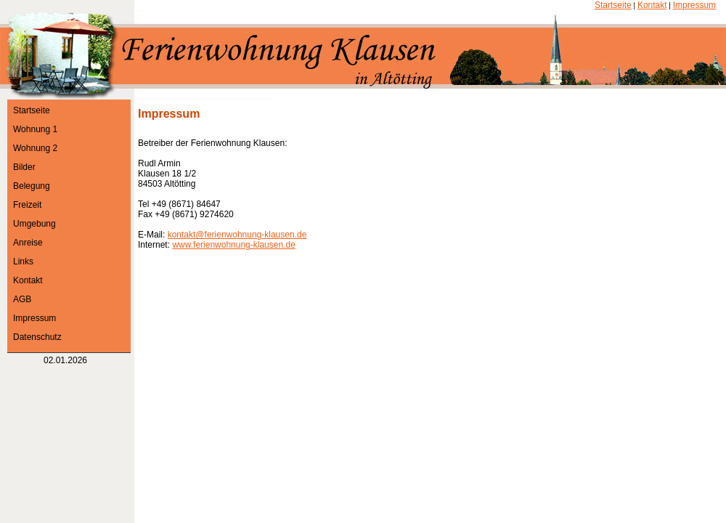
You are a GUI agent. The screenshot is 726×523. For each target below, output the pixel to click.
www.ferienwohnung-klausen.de (233, 245)
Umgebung (34, 224)
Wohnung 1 (35, 129)
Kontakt (652, 5)
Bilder (24, 167)
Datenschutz (37, 337)
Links (23, 261)
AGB (22, 299)
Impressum (694, 5)
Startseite (613, 5)
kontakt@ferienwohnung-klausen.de (237, 235)
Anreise (28, 243)
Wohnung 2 (35, 148)
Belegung (31, 186)
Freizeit (27, 205)
